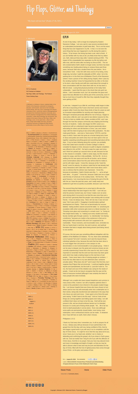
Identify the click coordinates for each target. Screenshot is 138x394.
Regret (36, 249)
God (30, 193)
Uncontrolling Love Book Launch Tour (48, 281)
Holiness (50, 197)
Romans (30, 255)
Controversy (35, 167)
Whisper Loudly (45, 286)
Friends (55, 188)
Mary (27, 221)
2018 (29, 318)
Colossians (43, 160)
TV (37, 281)
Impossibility (31, 207)
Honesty (30, 200)
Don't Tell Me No (36, 174)
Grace (36, 193)
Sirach (37, 263)
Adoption (46, 141)
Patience (53, 233)
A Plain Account (35, 139)
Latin (27, 216)
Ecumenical (28, 178)
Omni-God (28, 231)
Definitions (44, 171)
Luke (39, 220)
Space (39, 267)
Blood (39, 150)
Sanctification (45, 258)
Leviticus (50, 216)
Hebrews (28, 197)
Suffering (48, 270)
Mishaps (44, 223)
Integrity (49, 207)
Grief (42, 193)
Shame (39, 262)
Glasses (50, 191)
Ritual (56, 253)
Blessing (28, 150)
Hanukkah (40, 195)
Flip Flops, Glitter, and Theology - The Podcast (39, 94)
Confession (49, 164)
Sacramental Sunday (34, 257)
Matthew (38, 221)
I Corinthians (32, 202)
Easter (34, 176)
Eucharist (29, 181)
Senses (37, 260)
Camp (29, 153)
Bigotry (53, 148)
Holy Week (48, 198)
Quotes (30, 246)
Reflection (44, 248)
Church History (38, 159)
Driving (27, 176)
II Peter (40, 205)
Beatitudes (38, 148)
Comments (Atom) (73, 374)
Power (55, 240)
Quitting (49, 244)
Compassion (39, 162)
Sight (44, 262)
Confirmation (29, 166)
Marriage (52, 220)
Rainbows (39, 246)
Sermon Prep (46, 260)
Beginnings (46, 148)
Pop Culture (42, 240)
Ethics (53, 179)
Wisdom (28, 288)
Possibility (49, 240)
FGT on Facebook (31, 89)
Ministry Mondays (32, 223)
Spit (54, 269)
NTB (38, 227)
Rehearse (47, 249)
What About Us (36, 286)
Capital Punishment (37, 153)
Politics (35, 240)
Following (47, 186)
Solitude (39, 265)
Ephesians (29, 179)
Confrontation (37, 166)
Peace (28, 234)
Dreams (53, 174)
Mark (45, 220)
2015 (29, 326)
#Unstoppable (54, 134)
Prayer (30, 242)
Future (36, 190)
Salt (33, 258)
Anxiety (28, 145)
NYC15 (53, 227)
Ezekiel (43, 183)
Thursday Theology (44, 278)
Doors (43, 174)
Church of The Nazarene (49, 159)
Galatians (49, 190)
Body (44, 150)
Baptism (30, 148)
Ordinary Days (37, 231)
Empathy (45, 178)
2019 (29, 315)
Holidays (43, 197)
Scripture (28, 260)
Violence (55, 283)
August (32, 301)
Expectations (29, 183)
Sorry (27, 267)
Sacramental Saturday (49, 255)
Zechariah (49, 288)
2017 (29, 321)
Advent (52, 141)
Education (37, 178)
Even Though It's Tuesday (40, 181)
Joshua (37, 211)
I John (40, 202)
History (36, 197)
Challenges (52, 153)
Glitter (55, 192)
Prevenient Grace (39, 242)
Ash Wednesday (39, 146)
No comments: (81, 359)
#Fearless (45, 132)
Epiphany (38, 179)
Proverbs (48, 242)
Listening (34, 218)
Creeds (55, 167)
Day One (53, 169)
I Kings (46, 202)
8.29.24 (66, 37)
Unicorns (30, 283)
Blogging (35, 150)
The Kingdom (44, 274)
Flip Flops (35, 186)
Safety (28, 258)
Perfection (52, 234)
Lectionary (39, 216)
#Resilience (46, 134)
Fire (54, 184)
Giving (44, 191)
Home (86, 370)
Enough (53, 178)
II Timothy (46, 205)
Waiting (35, 284)
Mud (34, 225)
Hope (35, 200)
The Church (48, 272)
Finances (50, 184)
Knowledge (52, 212)
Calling (55, 152)
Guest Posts (50, 193)
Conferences (38, 164)
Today (29, 279)
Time (56, 278)
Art (39, 145)
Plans (53, 238)
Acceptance (34, 141)
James (34, 209)
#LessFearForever (53, 132)
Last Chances (51, 214)
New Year (30, 227)
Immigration (54, 205)
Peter (27, 238)
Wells (29, 286)
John (29, 211)
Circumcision (29, 160)
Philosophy (46, 238)
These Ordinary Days (32, 96)
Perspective (52, 237)
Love (33, 220)
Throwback (33, 278)
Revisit (34, 253)
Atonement (48, 146)
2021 (29, 310)
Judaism (53, 211)
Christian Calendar (32, 157)
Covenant (43, 167)
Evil (48, 181)
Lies (54, 216)
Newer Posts (66, 370)
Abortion (43, 139)
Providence (54, 242)
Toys (39, 279)
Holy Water (41, 198)
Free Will (30, 188)
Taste (41, 272)
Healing (47, 195)
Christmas (46, 157)
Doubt (48, 174)
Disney (50, 173)
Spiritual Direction (47, 267)
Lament (28, 214)
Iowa (54, 207)
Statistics (34, 270)
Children (35, 155)
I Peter (52, 202)
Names (44, 225)
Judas (27, 212)
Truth (33, 281)
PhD (32, 238)
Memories (47, 221)
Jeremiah (40, 209)
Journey (43, 211)
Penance (36, 234)
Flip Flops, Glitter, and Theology (60, 10)
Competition (29, 164)
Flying (42, 186)
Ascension (30, 146)
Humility (55, 200)
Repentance (38, 251)
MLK (49, 223)
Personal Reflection (35, 237)
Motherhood (54, 223)
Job (52, 209)
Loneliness (53, 218)
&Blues (28, 132)
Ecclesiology (52, 176)
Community (29, 162)
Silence (49, 262)
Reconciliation (52, 246)
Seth (35, 262)
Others (50, 231)
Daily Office (46, 169)
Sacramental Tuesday (45, 257)
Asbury (55, 145)
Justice (38, 212)
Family (35, 184)
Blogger (85, 390)
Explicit (38, 183)
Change (28, 155)
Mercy (53, 221)
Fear (40, 184)
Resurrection (52, 251)
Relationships (29, 251)
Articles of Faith (46, 145)
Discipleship (43, 172)
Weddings (55, 284)
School (53, 258)
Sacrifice (53, 257)
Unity (35, 283)
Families (28, 185)
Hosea (40, 200)
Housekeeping (47, 200)
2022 (29, 307)
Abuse (48, 139)
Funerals (31, 190)
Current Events (37, 169)
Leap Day (32, 216)
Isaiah (28, 209)
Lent (45, 216)
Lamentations (36, 214)
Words (33, 288)
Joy (48, 211)
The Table (38, 276)
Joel (56, 209)
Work (38, 288)
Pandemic (40, 233)
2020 (27, 139)
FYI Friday (42, 190)
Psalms (31, 244)
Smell (41, 263)
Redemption (36, 248)
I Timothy (45, 204)
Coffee (36, 160)
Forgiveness (54, 186)
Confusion (45, 166)
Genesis (37, 192)
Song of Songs (46, 265)
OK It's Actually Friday (41, 229)
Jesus (46, 209)
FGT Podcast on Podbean (33, 91)
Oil (32, 229)
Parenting (47, 233)
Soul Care (33, 267)
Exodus (53, 181)
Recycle (28, 248)
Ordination (45, 231)
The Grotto (36, 274)
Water (49, 284)
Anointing (46, 143)
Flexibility (28, 186)
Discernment (35, 172)
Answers (53, 143)
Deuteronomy (52, 171)
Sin (32, 263)
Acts (40, 141)
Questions (42, 244)
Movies (29, 225)
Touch (34, 279)
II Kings (35, 205)
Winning (53, 286)
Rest (45, 251)
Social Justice (48, 263)
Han (34, 195)
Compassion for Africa (50, 162)
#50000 (33, 132)
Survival (35, 272)
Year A (43, 288)
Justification (45, 212)
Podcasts (28, 240)
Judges (33, 212)
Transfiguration (45, 279)
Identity (52, 204)
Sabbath (38, 255)
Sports (27, 270)
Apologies (34, 145)
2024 (29, 299)
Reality (45, 246)
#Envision (39, 132)
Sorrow (53, 265)
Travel (27, 281)
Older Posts (107, 370)
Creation (49, 167)
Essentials (46, 179)
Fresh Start (37, 188)
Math (32, 221)
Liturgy (46, 218)
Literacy (40, 218)
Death (28, 171)
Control (28, 167)
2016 (29, 323)
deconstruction (36, 171)
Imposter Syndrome (41, 207)
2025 (29, 296)
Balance (55, 146)
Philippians (38, 238)
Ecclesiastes (42, 176)
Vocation (30, 284)
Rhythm (40, 253)
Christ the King (51, 155)
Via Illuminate (47, 283)
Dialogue (28, 172)
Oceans (28, 229)
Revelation (28, 253)
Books (49, 150)
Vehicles (40, 283)
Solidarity (33, 265)
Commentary (52, 160)
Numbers (47, 227)
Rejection (53, 249)
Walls (41, 284)
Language (43, 214)
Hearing (53, 195)
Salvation (38, 258)
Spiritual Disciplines (44, 269)
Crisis (29, 169)
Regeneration (29, 249)
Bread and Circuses (38, 152)
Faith (53, 183)
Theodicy (46, 276)
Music (38, 225)
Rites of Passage (49, 253)
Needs (55, 225)
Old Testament (52, 229)
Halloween (28, 195)
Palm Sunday (33, 233)
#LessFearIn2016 (33, 134)
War (45, 284)
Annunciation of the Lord (36, 143)
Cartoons (46, 153)
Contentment (52, 166)
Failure (48, 183)
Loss (27, 220)
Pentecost (44, 234)
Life (27, 218)
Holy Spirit (34, 198)
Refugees (52, 248)
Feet (45, 184)
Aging (27, 143)
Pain (55, 231)
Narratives (50, 225)
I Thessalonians (36, 204)
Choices (42, 155)
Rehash (41, 249)
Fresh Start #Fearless (46, 188)
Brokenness (48, 152)
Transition (52, 279)
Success (41, 270)
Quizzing (55, 244)
